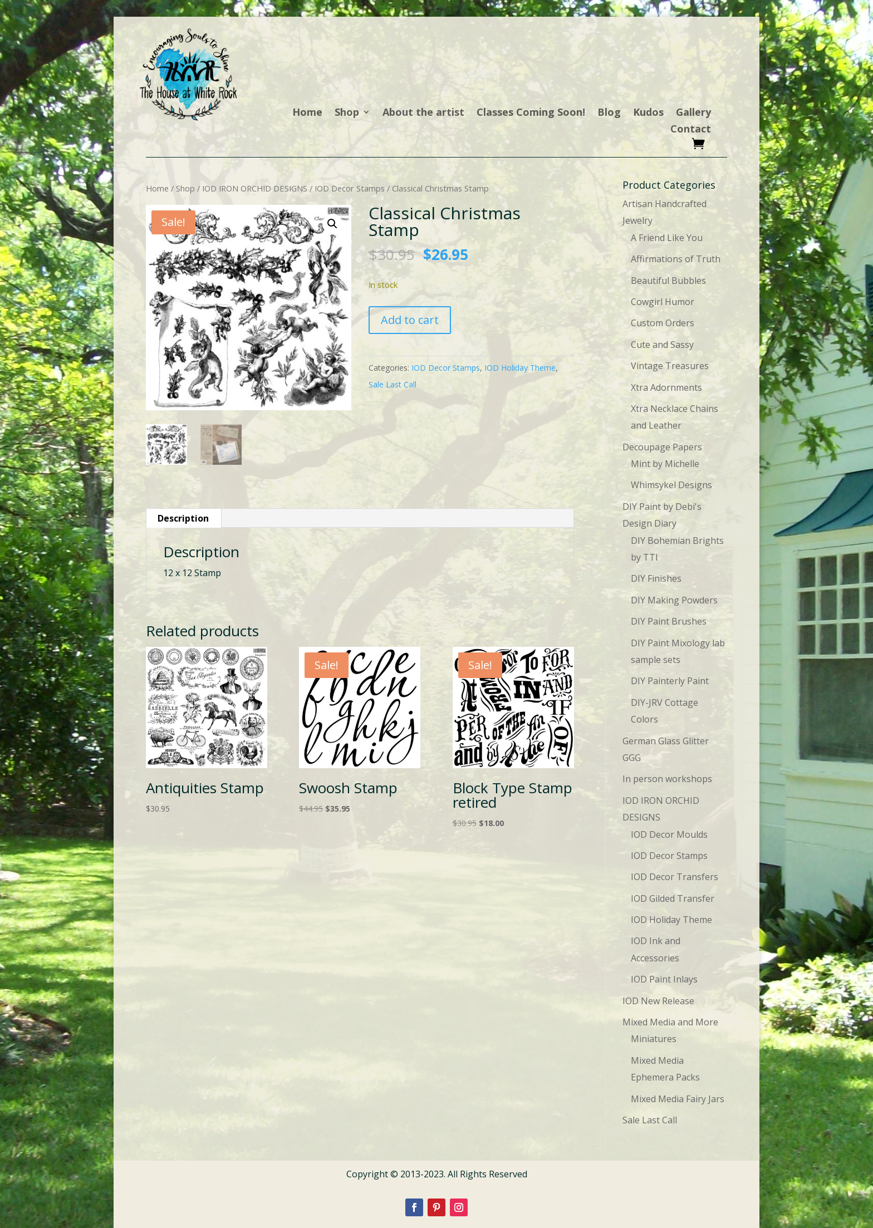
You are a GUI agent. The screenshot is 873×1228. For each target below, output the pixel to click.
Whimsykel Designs (671, 485)
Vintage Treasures (670, 366)
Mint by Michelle (665, 464)
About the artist (423, 113)
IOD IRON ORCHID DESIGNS (254, 188)
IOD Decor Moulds (669, 834)
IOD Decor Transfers (674, 877)
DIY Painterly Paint (670, 681)
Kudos (648, 113)
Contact (690, 130)
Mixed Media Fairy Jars (677, 1099)
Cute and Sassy (662, 344)
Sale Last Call (392, 384)
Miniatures (653, 1039)
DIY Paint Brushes (669, 621)
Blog (609, 113)
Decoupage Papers (662, 447)
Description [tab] (183, 518)
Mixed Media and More (670, 1022)
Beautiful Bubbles (668, 280)
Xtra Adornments (666, 387)
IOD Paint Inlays (664, 979)
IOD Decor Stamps (350, 188)
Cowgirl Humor (662, 302)
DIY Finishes (656, 578)
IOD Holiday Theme (520, 367)
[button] (332, 224)
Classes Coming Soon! (531, 113)
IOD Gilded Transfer (672, 898)
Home (307, 113)
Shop (347, 113)
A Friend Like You (667, 238)
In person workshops (667, 779)
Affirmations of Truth (675, 259)
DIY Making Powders (674, 600)
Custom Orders (662, 323)
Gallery (693, 113)
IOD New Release (658, 1001)
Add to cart (410, 319)
